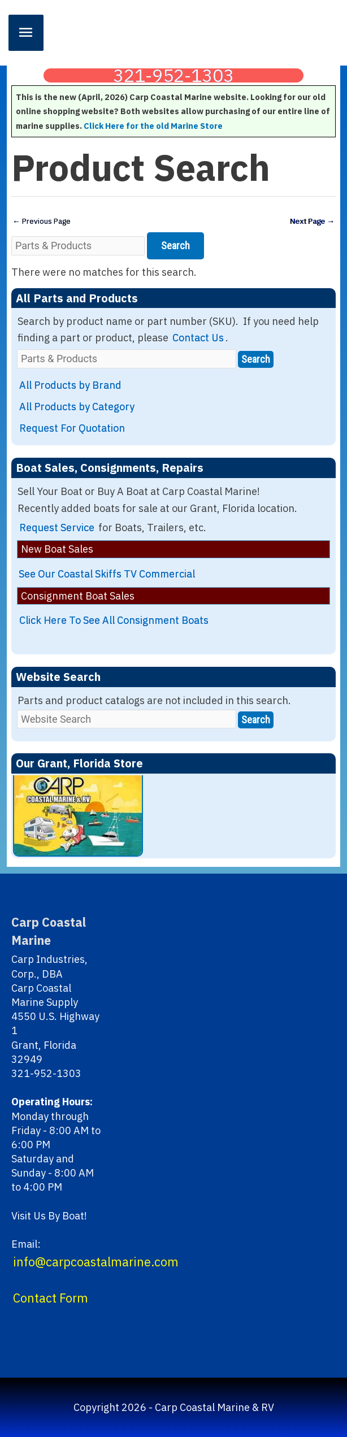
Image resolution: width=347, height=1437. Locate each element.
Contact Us (198, 337)
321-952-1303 (173, 75)
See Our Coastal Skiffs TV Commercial (107, 573)
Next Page (312, 221)
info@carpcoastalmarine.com (96, 1262)
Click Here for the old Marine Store (153, 125)
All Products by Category (77, 406)
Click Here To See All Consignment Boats (114, 620)
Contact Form (50, 1298)
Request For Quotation (72, 428)
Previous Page (41, 221)
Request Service (56, 527)
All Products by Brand (70, 385)
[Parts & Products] (78, 245)
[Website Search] (126, 719)
